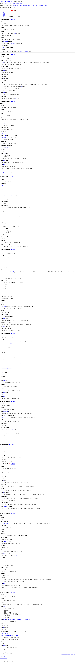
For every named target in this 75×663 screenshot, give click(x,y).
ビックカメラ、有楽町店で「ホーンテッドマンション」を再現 (15, 263)
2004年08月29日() (5, 464)
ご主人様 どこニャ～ (6, 368)
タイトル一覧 (2, 656)
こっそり (3, 123)
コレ (13, 158)
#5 (1, 41)
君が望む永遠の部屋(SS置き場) (25, 5)
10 (3, 13)
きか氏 (15, 33)
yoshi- (4, 47)
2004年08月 (4, 9)
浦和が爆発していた (5, 137)
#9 (1, 141)
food (3, 74)
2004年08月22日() (5, 54)
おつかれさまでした (5, 633)
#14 (2, 164)
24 (3, 15)
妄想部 (14, 3)
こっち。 (22, 242)
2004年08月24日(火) (5, 176)
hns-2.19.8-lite (64, 654)
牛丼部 (6, 3)
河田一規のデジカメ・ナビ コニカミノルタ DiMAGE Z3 (18, 619)
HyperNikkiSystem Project (70, 654)
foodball (4, 541)
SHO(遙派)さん (13, 43)
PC (3, 78)
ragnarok (4, 60)
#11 (2, 149)
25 (4, 15)
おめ (2, 133)
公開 (2, 417)
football (4, 135)
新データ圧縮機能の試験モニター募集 (10, 635)
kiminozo (6, 347)
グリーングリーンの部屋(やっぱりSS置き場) (39, 5)
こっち (16, 98)
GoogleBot (6, 523)
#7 (1, 92)
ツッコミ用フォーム (3, 658)
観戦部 (10, 3)
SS (3, 347)
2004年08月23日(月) (5, 101)
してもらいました (11, 429)
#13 (2, 160)
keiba (4, 343)
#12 (2, 153)
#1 (1, 21)
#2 (1, 27)
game (4, 70)
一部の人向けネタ (5, 147)
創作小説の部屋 (15, 5)
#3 (1, 31)
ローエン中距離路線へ (9, 343)
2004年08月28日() (5, 444)
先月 (1, 9)
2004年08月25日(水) (5, 249)
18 (4, 14)
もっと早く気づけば (6, 276)
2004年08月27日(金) (5, 401)
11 (4, 13)
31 (3, 16)
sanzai (4, 113)
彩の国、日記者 (19, 3)
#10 (2, 145)
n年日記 (13, 19)
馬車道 (3, 374)
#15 (2, 172)
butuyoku (4, 619)
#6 (1, 78)
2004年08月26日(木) (5, 333)
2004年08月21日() (5, 19)
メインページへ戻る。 (4, 659)
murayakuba (5, 41)
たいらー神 (12, 271)
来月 (7, 9)
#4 (1, 37)
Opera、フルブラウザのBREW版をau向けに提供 (12, 363)
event (4, 292)
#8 (1, 96)
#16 (2, 326)
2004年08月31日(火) (5, 592)
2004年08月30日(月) (5, 513)
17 (3, 14)
